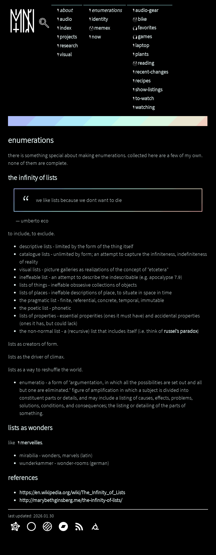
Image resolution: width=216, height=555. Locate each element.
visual (64, 54)
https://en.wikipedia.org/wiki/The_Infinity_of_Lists (72, 492)
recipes (140, 80)
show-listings (146, 89)
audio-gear (144, 10)
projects (66, 36)
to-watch (142, 98)
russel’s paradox (180, 331)
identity (98, 19)
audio (64, 19)
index (63, 28)
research (67, 45)
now (94, 36)
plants (139, 54)
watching (143, 107)
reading (142, 63)
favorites (143, 27)
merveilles (29, 442)
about (64, 10)
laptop (140, 45)
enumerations (105, 10)
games (141, 36)
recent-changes (149, 71)
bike (139, 19)
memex (99, 28)
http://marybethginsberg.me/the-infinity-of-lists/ (70, 500)
